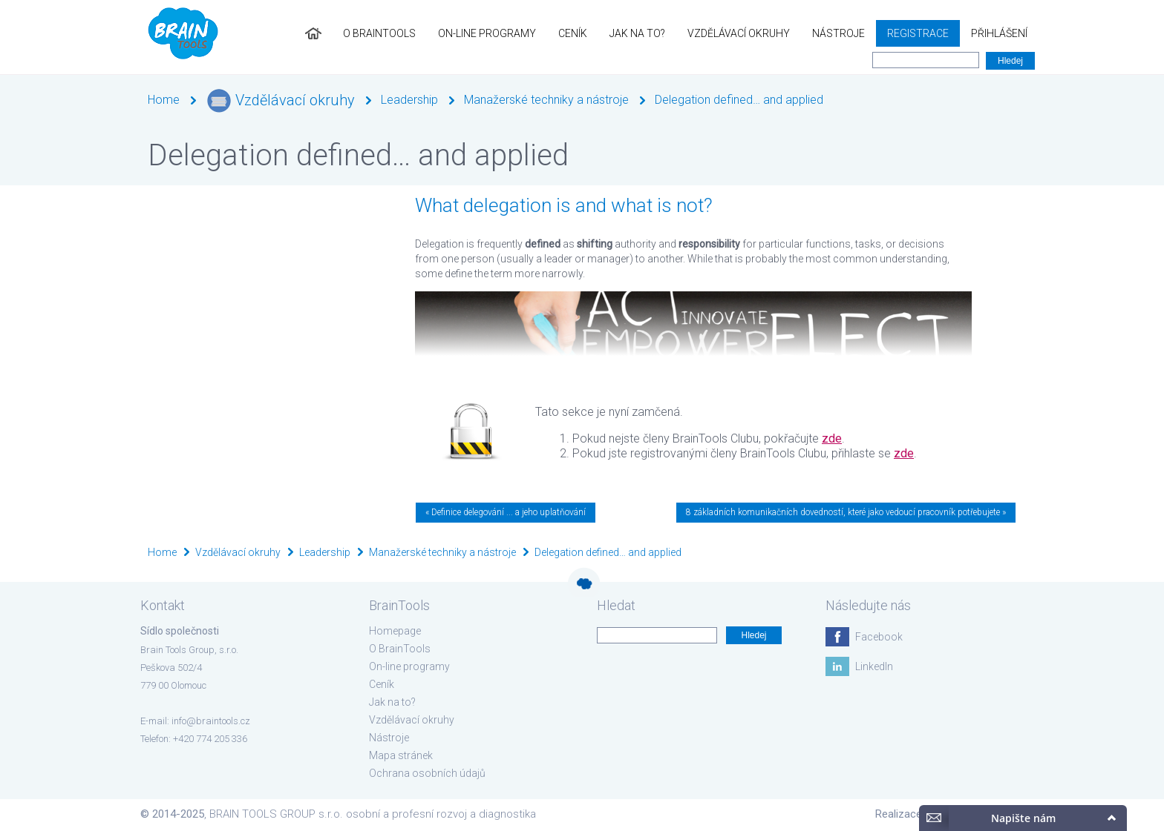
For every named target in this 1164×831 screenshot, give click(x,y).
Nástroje (838, 33)
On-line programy (487, 33)
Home (164, 100)
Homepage (395, 631)
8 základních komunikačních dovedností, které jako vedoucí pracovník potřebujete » (846, 512)
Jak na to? (637, 33)
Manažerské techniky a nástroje (546, 100)
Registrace (918, 33)
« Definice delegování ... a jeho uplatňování (505, 512)
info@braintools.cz (210, 720)
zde (832, 438)
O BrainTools (379, 33)
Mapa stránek (401, 755)
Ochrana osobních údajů (427, 773)
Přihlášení (999, 33)
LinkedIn (874, 666)
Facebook (879, 637)
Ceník (572, 33)
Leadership (409, 100)
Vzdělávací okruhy (738, 33)
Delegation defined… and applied (739, 100)
